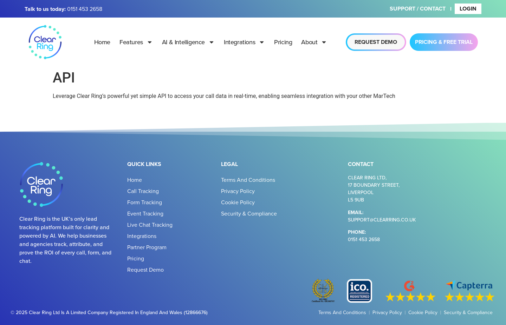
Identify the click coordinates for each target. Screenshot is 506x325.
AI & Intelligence (188, 42)
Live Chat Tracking (150, 224)
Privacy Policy (238, 191)
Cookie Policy (238, 202)
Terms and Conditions (248, 180)
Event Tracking (145, 213)
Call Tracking (143, 191)
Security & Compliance (249, 213)
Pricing (283, 42)
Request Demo (145, 269)
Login (468, 9)
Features (136, 42)
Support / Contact (418, 9)
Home (102, 42)
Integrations (244, 42)
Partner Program (147, 247)
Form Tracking (144, 202)
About (314, 42)
